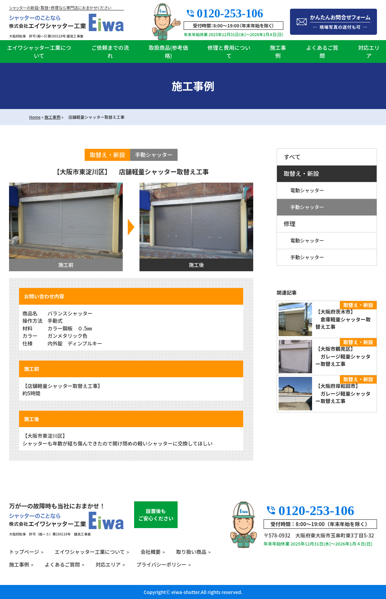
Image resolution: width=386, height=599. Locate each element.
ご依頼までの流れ (110, 51)
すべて (292, 157)
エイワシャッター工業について (39, 51)
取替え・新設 (301, 173)
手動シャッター (307, 206)
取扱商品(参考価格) (168, 51)
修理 (289, 223)
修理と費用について (228, 51)
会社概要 (150, 551)
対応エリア (369, 51)
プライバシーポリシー (161, 564)
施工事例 (278, 51)
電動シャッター (307, 190)
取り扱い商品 (191, 551)
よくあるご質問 (322, 51)
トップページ (24, 551)
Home (34, 117)
